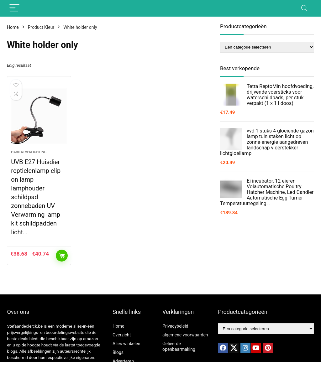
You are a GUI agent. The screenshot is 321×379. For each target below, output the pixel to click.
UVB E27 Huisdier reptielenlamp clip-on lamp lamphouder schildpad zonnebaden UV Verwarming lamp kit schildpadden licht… (36, 197)
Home (13, 27)
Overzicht (122, 334)
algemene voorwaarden (185, 334)
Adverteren (123, 361)
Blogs (118, 352)
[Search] (304, 8)
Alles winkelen (126, 343)
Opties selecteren (62, 255)
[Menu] (14, 8)
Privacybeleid (175, 326)
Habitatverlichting (28, 152)
